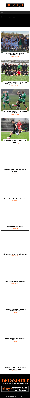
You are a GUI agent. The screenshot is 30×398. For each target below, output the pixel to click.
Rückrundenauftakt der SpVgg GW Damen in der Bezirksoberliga (15, 310)
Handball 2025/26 (14, 173)
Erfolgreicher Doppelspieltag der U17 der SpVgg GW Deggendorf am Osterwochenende (15, 83)
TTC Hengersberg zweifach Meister (15, 226)
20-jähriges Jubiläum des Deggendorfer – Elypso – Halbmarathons (15, 368)
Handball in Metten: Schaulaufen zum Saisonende (15, 339)
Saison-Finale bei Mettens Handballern (15, 281)
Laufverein (15, 370)
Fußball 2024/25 (14, 85)
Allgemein (15, 200)
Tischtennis (14, 228)
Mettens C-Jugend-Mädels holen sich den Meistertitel (15, 170)
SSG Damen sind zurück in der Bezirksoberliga (15, 254)
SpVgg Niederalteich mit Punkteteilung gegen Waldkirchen (15, 112)
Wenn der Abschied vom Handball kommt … (15, 199)
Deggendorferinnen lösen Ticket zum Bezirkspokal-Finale (15, 53)
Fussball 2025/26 (14, 56)
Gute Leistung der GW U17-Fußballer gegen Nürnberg (15, 141)
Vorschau (15, 312)
